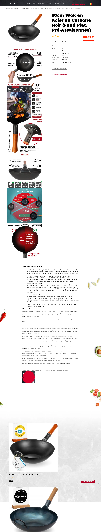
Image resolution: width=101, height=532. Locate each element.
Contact (83, 2)
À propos (27, 3)
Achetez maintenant (79, 4)
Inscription (76, 2)
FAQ (64, 3)
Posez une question (58, 68)
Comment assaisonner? (38, 3)
